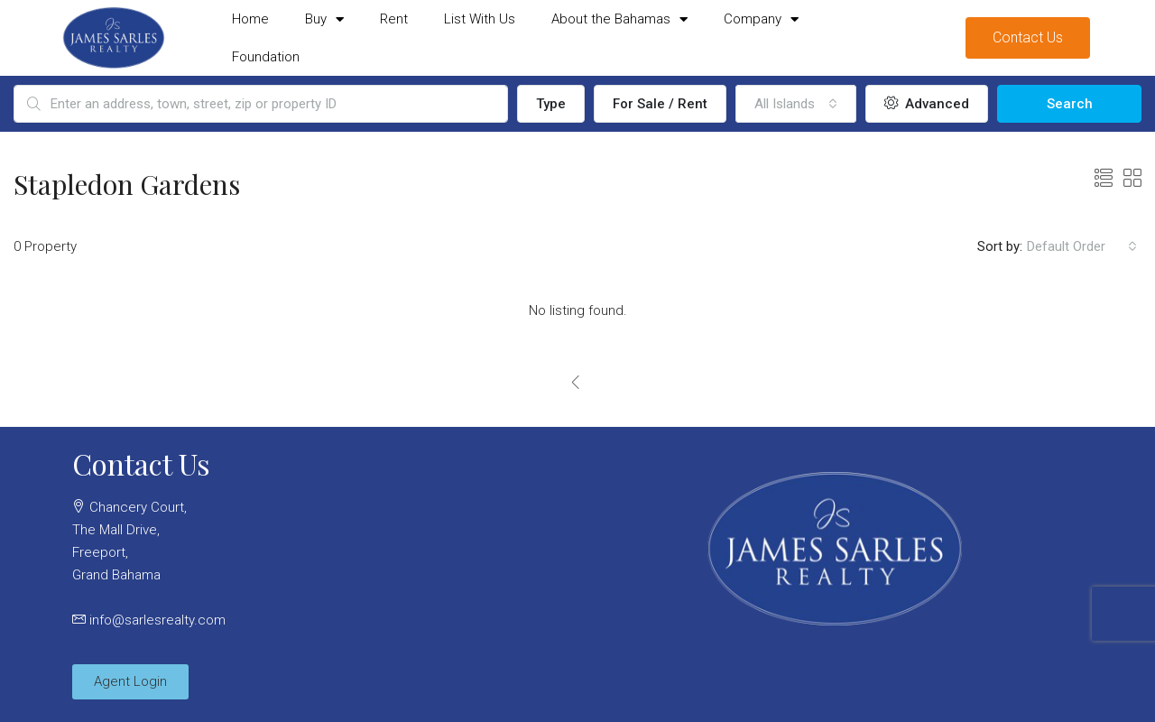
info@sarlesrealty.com (157, 620)
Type (551, 104)
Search (1070, 104)
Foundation (266, 57)
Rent (394, 19)
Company (761, 19)
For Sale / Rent (660, 104)
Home (250, 19)
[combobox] (795, 104)
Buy (324, 19)
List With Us (479, 19)
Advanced (926, 104)
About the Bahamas (619, 19)
